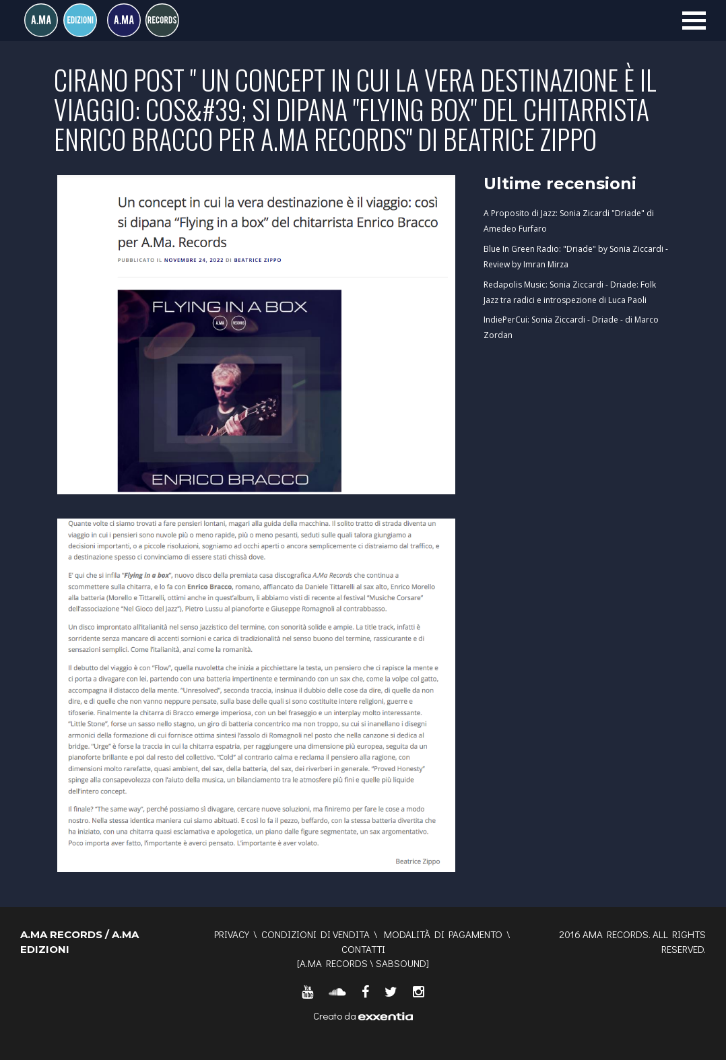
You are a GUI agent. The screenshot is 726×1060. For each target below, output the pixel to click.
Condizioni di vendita (315, 934)
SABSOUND (401, 963)
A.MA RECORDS (334, 963)
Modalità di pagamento (443, 934)
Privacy (231, 934)
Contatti (363, 949)
